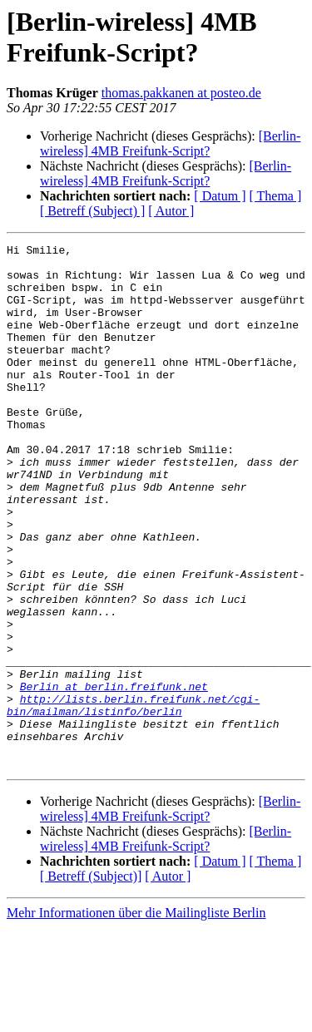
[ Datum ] (219, 196)
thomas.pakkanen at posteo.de (181, 93)
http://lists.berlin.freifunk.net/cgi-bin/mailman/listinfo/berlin (133, 798)
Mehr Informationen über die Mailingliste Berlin (136, 1017)
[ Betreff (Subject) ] (92, 211)
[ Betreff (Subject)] (90, 981)
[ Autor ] (171, 211)
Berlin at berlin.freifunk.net (114, 775)
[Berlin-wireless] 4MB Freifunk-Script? (170, 143)
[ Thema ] (276, 196)
